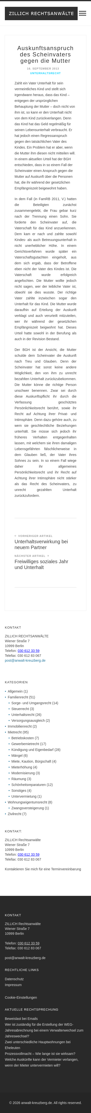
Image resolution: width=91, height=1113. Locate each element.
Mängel (17, 755)
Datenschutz (14, 979)
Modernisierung (23, 773)
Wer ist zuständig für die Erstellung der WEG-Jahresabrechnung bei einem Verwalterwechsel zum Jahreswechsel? (44, 1030)
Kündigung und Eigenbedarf (32, 750)
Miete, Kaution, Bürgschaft (31, 761)
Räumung (18, 779)
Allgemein (15, 691)
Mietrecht (15, 732)
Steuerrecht (20, 709)
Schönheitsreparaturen (28, 785)
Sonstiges (18, 790)
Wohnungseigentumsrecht (27, 802)
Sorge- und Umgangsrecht (31, 703)
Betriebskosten (22, 738)
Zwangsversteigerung (27, 808)
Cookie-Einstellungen (21, 997)
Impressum (13, 985)
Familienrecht (18, 697)
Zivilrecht (14, 814)
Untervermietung (24, 796)
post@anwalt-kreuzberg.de (25, 660)
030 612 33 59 (29, 651)
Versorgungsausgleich (28, 720)
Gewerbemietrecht (25, 744)
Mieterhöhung (21, 767)
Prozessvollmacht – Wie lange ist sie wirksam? (40, 1054)
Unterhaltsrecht (45, 73)
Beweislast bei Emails (21, 1019)
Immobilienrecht (20, 726)
